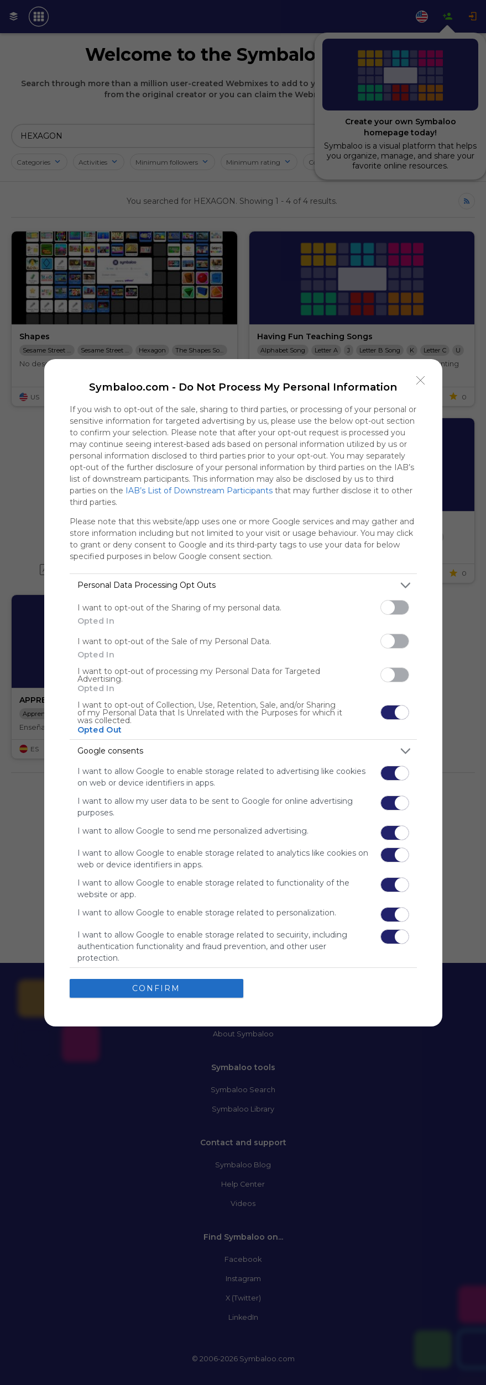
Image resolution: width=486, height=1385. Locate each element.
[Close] (420, 380)
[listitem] (243, 585)
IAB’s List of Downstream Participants (199, 491)
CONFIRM (156, 988)
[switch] (394, 607)
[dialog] (243, 692)
